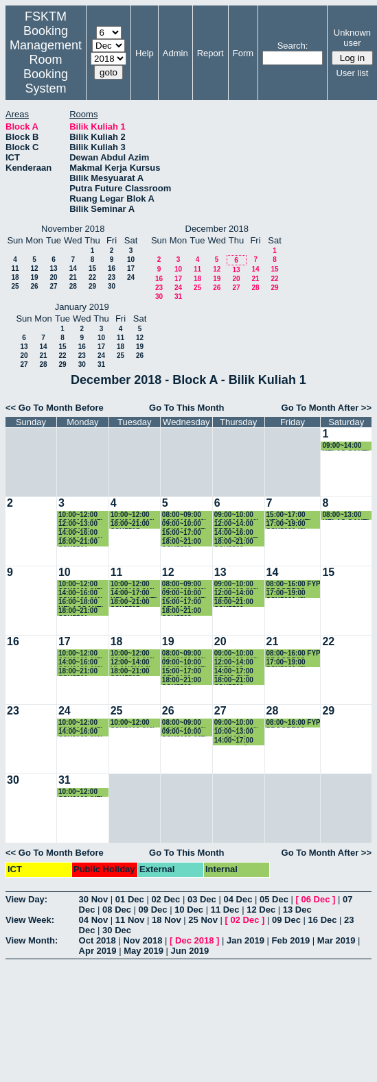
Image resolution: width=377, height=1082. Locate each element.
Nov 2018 (142, 940)
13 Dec (297, 909)
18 (15, 277)
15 (92, 268)
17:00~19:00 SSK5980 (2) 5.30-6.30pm (286, 524)
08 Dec (116, 909)
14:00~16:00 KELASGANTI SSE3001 (236, 533)
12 (34, 268)
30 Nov (93, 899)
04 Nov (93, 920)
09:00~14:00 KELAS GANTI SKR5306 (345, 446)
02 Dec (165, 899)
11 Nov (130, 920)
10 (131, 259)
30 (111, 286)
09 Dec (153, 909)
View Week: (29, 920)
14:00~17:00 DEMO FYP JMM (233, 671)
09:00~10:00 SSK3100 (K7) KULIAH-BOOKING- (184, 524)
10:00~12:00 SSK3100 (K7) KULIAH (80, 515)
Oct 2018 (97, 940)
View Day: (26, 899)
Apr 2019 (98, 951)
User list (352, 73)
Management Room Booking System (46, 66)
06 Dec (315, 899)
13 (53, 268)
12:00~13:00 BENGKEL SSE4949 (78, 524)
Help (144, 53)
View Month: (31, 940)
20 (53, 277)
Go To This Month (187, 407)
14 (73, 268)
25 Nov (203, 920)
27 (53, 286)
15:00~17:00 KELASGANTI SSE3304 (288, 515)
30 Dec (116, 930)
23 (111, 277)
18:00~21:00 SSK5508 (181, 542)
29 (92, 286)
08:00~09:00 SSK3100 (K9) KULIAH (184, 515)
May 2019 (143, 951)
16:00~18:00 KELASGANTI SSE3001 (80, 602)
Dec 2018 (194, 940)
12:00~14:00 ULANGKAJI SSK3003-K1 (131, 662)
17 (131, 268)
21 (73, 277)
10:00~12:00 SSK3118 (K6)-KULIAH (134, 515)
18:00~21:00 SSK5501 (78, 542)
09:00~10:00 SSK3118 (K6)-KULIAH (237, 515)
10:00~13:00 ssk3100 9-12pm (233, 732)
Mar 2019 (336, 940)
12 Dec (261, 909)
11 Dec (225, 909)
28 (73, 286)
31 (178, 296)
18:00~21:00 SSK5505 (130, 524)
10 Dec (188, 909)
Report (210, 53)
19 (34, 277)
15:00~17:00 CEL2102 (181, 533)
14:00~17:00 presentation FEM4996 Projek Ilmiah (235, 740)
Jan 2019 (245, 940)
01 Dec (129, 899)
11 (15, 268)
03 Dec (201, 899)
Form (243, 53)
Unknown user (352, 37)
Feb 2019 (291, 940)
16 (111, 268)
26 (34, 286)
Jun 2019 (190, 951)
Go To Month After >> (327, 407)
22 (92, 277)
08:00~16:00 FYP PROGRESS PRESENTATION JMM (293, 584)
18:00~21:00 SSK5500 (233, 542)
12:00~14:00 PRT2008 (233, 524)
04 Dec (237, 899)
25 (15, 286)
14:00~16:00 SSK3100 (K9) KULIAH (80, 533)
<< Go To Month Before (54, 407)
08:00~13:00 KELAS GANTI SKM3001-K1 (345, 515)
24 (131, 277)
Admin (175, 53)
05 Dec (274, 899)
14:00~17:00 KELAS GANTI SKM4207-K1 (134, 593)
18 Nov (166, 920)
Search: (292, 45)
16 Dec (322, 920)
